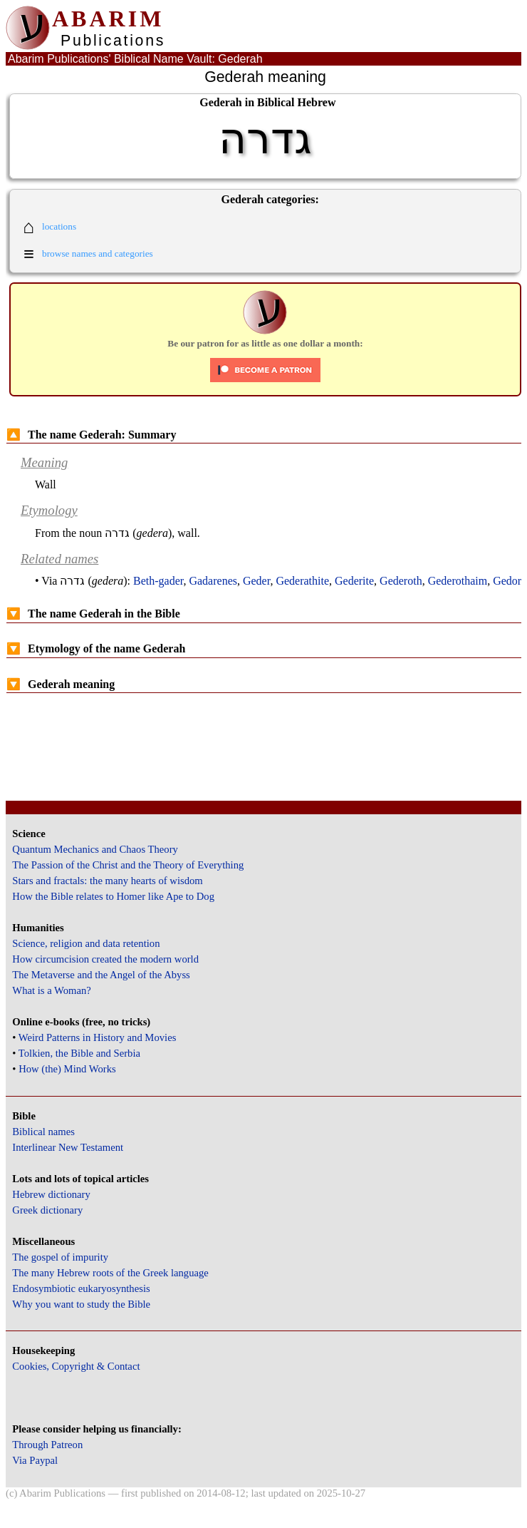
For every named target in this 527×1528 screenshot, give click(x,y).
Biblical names (43, 1131)
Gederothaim (458, 581)
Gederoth (401, 581)
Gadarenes (213, 581)
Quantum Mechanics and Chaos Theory (95, 849)
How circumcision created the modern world (105, 959)
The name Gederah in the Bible (93, 613)
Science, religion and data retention (86, 943)
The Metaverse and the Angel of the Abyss (101, 974)
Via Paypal (35, 1460)
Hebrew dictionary (51, 1194)
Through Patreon (47, 1444)
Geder (256, 581)
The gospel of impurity (60, 1257)
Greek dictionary (47, 1210)
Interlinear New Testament (67, 1147)
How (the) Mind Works (67, 1069)
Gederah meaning (60, 684)
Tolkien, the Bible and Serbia (79, 1053)
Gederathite (302, 581)
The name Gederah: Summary (91, 435)
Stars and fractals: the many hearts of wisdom (107, 880)
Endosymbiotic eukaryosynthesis (81, 1288)
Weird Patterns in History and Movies (97, 1037)
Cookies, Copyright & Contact (76, 1366)
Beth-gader (158, 581)
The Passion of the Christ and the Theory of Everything (128, 865)
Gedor (507, 581)
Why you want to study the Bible (81, 1304)
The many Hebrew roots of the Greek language (110, 1272)
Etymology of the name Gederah (95, 648)
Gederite (354, 581)
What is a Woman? (51, 990)
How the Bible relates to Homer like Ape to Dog (113, 896)
